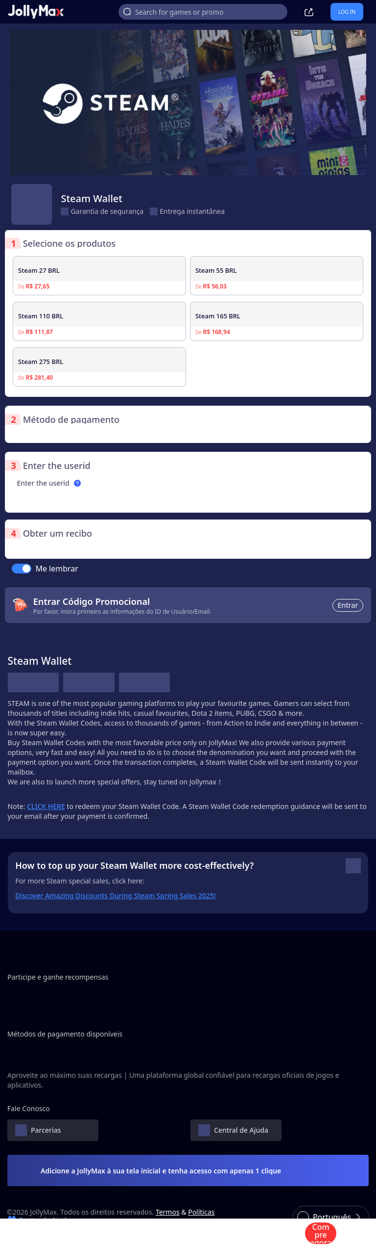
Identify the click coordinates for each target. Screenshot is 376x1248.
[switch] (21, 568)
